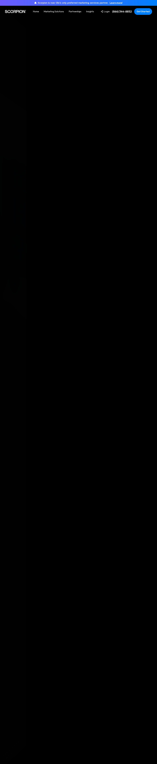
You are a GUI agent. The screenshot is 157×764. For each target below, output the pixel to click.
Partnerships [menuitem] (75, 11)
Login (105, 11)
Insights (90, 11)
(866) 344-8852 (122, 11)
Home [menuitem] (36, 11)
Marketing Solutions (54, 11)
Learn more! (116, 2)
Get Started (143, 11)
